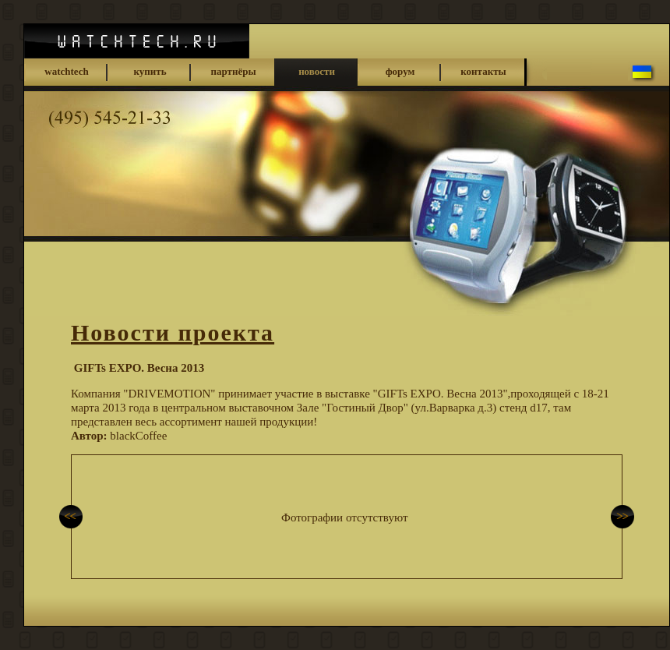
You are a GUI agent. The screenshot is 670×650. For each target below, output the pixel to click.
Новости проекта (172, 332)
